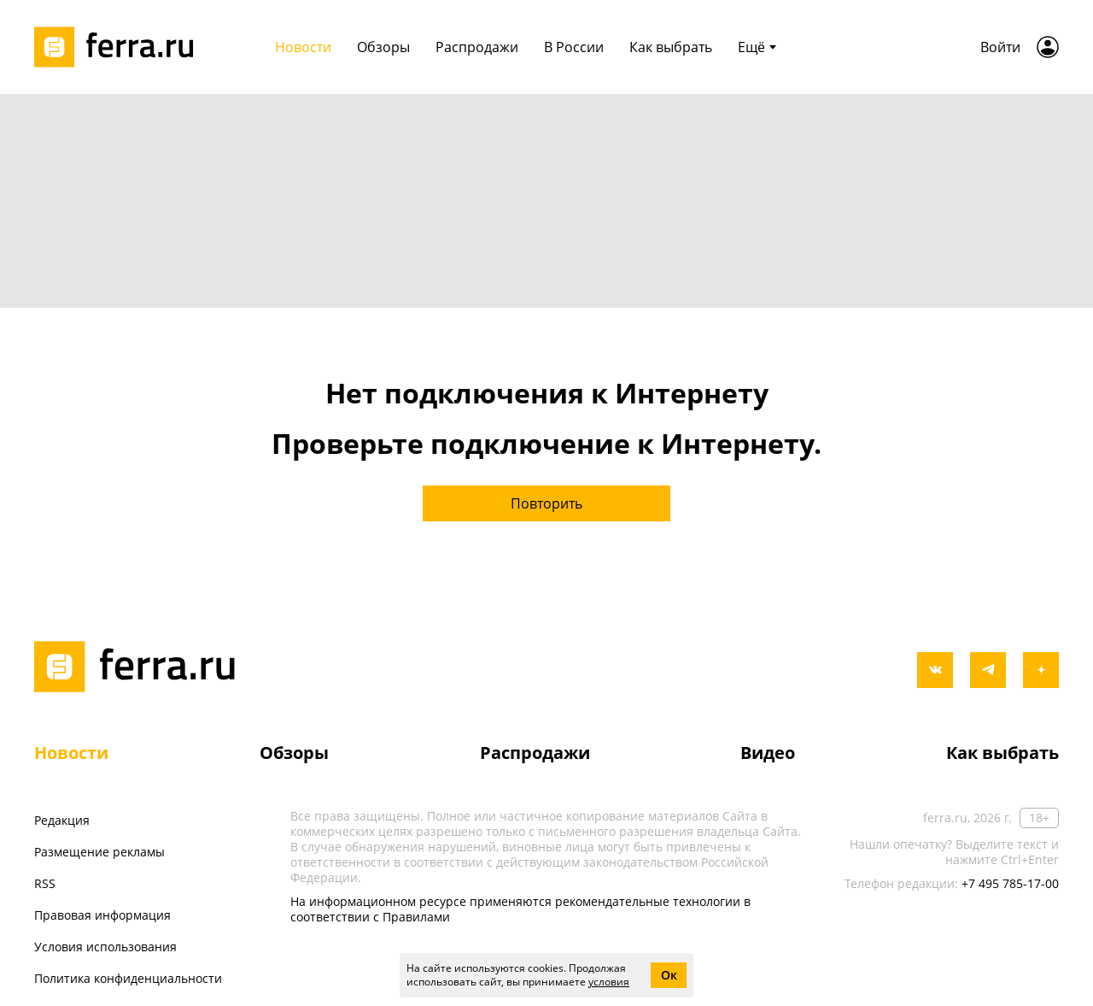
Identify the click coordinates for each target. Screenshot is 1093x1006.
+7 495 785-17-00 (1010, 883)
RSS (45, 883)
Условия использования (105, 946)
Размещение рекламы (99, 852)
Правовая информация (102, 915)
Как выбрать (1002, 752)
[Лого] (119, 47)
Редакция (62, 820)
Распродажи (535, 752)
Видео (767, 752)
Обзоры (294, 752)
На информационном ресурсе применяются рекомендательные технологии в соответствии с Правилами (520, 909)
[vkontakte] (935, 670)
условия (608, 981)
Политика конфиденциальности (128, 978)
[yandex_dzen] (1041, 670)
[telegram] (988, 670)
